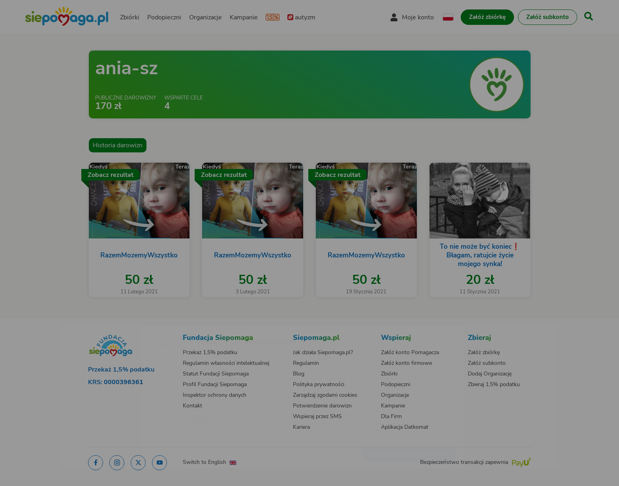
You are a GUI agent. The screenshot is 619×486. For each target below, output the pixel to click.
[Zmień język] (136, 330)
